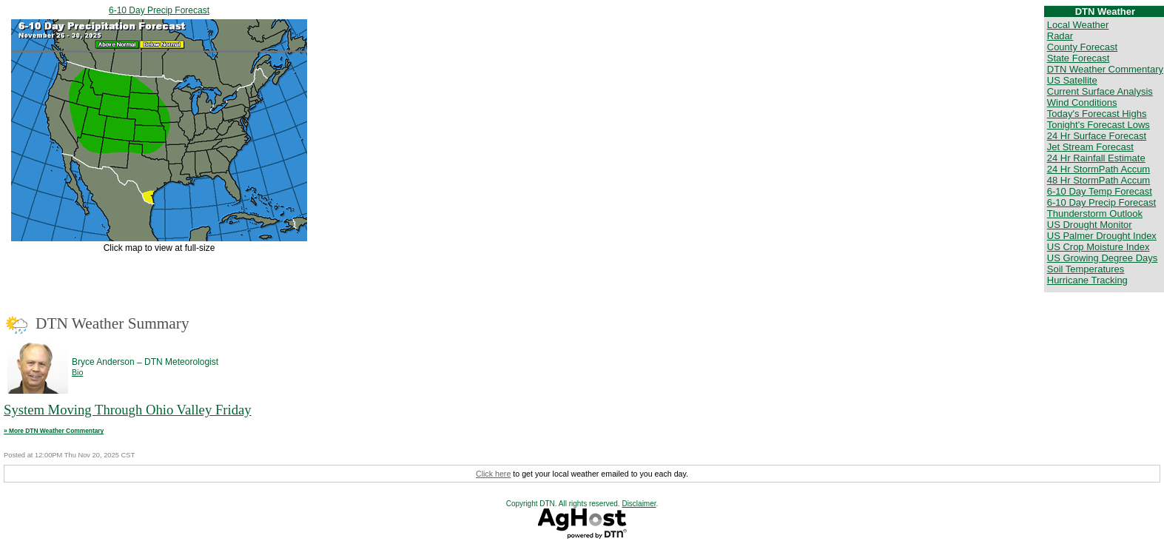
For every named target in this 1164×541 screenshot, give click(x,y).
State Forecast (1078, 58)
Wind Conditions (1082, 102)
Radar (1060, 35)
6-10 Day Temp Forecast (1099, 191)
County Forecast (1082, 47)
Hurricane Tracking (1087, 280)
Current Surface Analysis (1100, 91)
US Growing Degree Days (1102, 257)
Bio (77, 372)
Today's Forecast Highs (1097, 113)
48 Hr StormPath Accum (1098, 180)
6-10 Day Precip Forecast (159, 10)
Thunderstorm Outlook (1095, 213)
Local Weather (1078, 24)
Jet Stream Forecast (1090, 146)
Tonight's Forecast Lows (1098, 124)
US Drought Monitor (1089, 224)
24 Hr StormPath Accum (1098, 169)
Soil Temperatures (1086, 269)
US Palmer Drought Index (1102, 235)
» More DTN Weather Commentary (54, 430)
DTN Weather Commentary (1105, 69)
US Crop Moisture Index (1098, 246)
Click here (493, 473)
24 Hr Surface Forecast (1096, 135)
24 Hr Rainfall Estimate (1096, 158)
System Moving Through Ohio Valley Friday (128, 409)
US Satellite (1072, 80)
